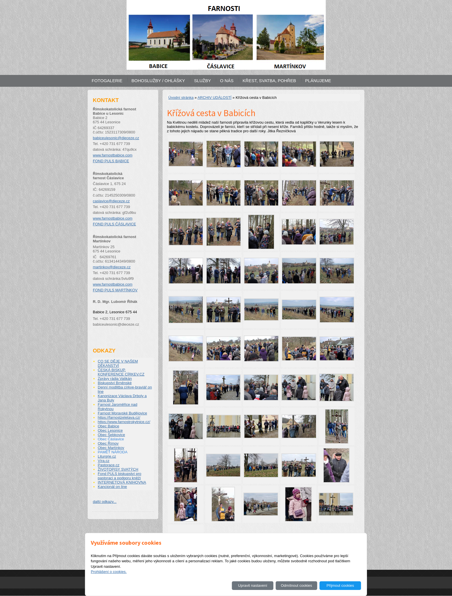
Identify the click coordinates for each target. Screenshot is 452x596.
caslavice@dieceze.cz (111, 201)
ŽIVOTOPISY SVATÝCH (118, 469)
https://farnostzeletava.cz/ (119, 417)
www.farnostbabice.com (112, 155)
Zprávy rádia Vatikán (115, 378)
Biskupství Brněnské (115, 383)
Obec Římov (108, 443)
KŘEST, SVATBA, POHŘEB (269, 80)
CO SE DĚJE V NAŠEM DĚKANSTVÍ (118, 363)
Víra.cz (103, 461)
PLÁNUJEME (318, 80)
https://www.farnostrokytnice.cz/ (124, 422)
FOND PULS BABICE (111, 161)
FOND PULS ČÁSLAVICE (114, 224)
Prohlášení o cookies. (109, 571)
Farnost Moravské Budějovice (122, 413)
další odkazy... (104, 501)
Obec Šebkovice (111, 435)
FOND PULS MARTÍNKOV (115, 290)
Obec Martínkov (111, 448)
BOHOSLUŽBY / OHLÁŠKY (158, 80)
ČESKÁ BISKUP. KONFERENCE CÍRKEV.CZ (121, 372)
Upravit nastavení (252, 585)
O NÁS (226, 80)
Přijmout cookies (340, 585)
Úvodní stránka (180, 97)
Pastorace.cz (108, 465)
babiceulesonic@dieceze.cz (116, 138)
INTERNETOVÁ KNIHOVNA (122, 482)
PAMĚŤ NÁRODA (112, 452)
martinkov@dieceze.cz (112, 267)
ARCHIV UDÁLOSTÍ (214, 97)
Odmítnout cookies (296, 585)
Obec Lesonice (110, 430)
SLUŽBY (202, 80)
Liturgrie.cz (107, 456)
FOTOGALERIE (107, 80)
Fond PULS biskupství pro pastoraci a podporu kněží (119, 475)
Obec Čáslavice (111, 439)
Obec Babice (108, 426)
